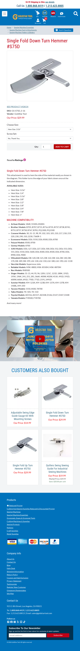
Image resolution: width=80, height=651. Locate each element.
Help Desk (11, 568)
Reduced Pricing (14, 505)
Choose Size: (13, 124)
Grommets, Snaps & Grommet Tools (21, 518)
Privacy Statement (14, 581)
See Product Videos (17, 106)
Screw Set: (12, 133)
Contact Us (11, 562)
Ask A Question (63, 30)
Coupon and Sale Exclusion (17, 578)
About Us (10, 559)
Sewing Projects (13, 524)
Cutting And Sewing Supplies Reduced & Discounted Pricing (31, 509)
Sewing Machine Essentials (17, 515)
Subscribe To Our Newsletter (24, 628)
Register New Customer (16, 587)
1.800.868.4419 (34, 5)
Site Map (10, 593)
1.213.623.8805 (55, 5)
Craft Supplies (12, 531)
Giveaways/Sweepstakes (16, 590)
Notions (10, 528)
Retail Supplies (13, 534)
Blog (8, 565)
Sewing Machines (14, 512)
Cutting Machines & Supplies (18, 521)
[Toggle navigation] (4, 13)
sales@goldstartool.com (42, 613)
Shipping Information (15, 571)
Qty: (36, 146)
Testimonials (12, 584)
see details (49, 2)
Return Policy (12, 575)
